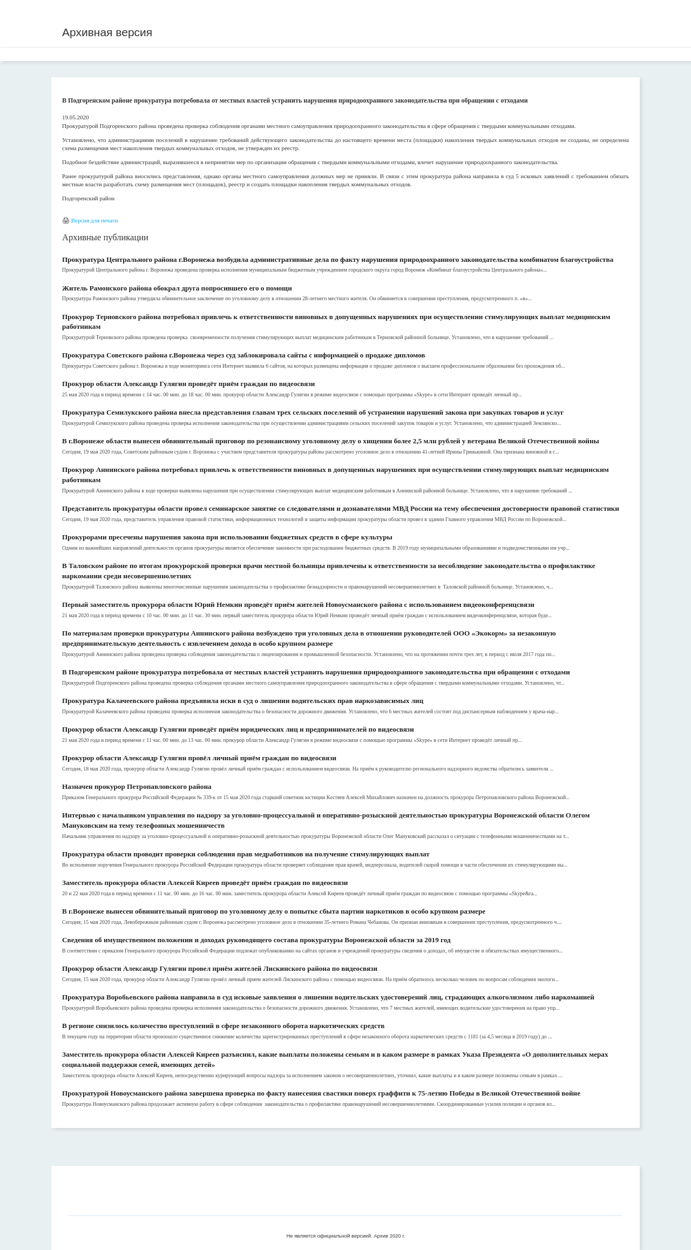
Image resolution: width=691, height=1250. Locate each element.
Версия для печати (94, 220)
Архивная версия (107, 32)
